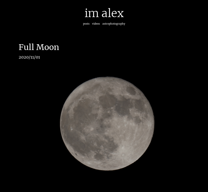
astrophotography (113, 23)
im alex (104, 13)
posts (86, 23)
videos (96, 23)
